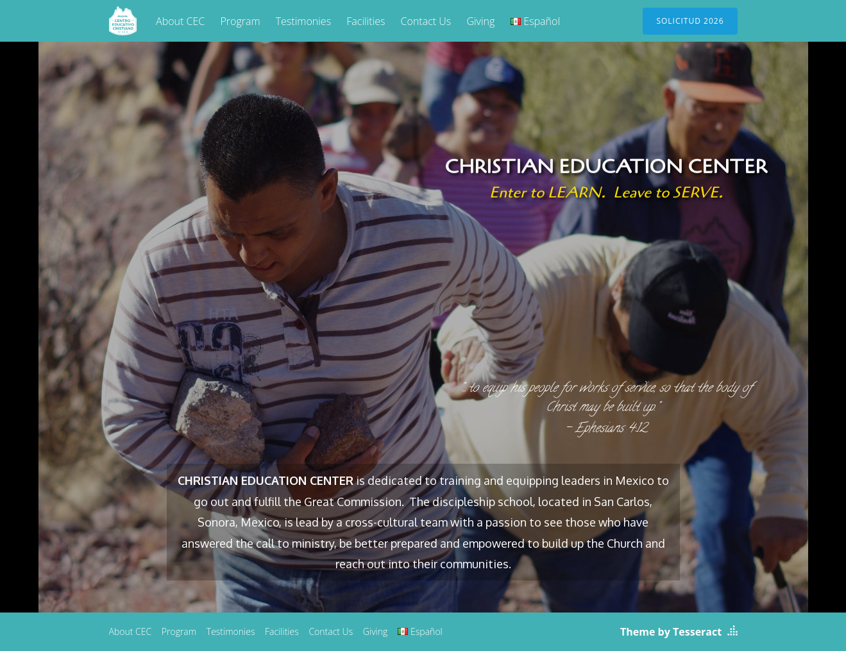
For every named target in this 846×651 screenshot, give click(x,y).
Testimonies (303, 21)
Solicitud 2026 (689, 20)
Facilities (365, 21)
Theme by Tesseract (671, 632)
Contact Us (426, 21)
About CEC (180, 21)
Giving (480, 21)
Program (240, 21)
